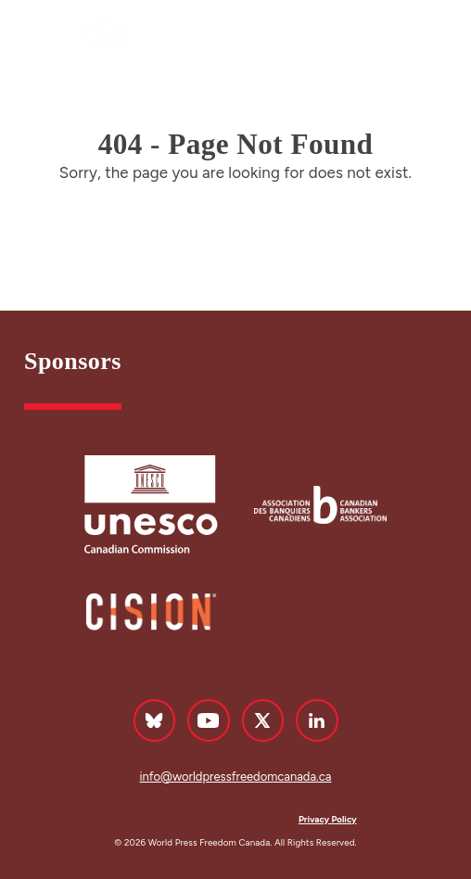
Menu (432, 35)
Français (363, 36)
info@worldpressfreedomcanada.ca (236, 776)
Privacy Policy (328, 819)
